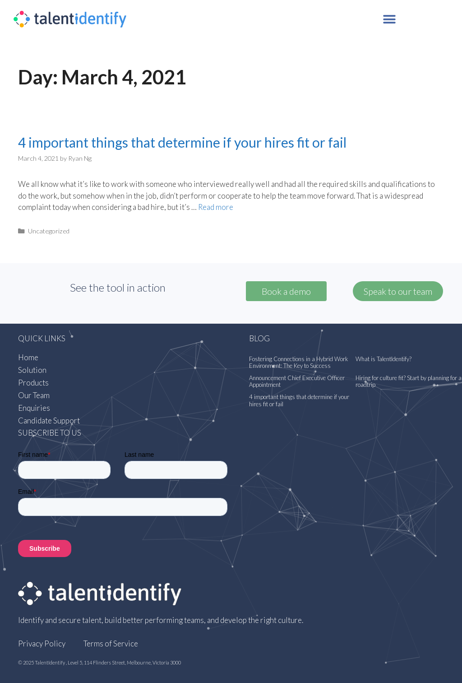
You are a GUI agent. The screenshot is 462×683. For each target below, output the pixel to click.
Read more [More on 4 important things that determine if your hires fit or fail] (215, 207)
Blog (259, 338)
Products (33, 382)
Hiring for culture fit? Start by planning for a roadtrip (409, 381)
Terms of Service (110, 643)
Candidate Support (49, 420)
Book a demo (286, 291)
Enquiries (34, 408)
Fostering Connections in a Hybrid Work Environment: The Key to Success (298, 362)
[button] (389, 19)
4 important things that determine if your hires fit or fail (182, 142)
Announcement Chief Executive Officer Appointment (297, 381)
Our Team (34, 395)
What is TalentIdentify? (383, 358)
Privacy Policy (41, 643)
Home (28, 357)
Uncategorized (48, 231)
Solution (32, 370)
